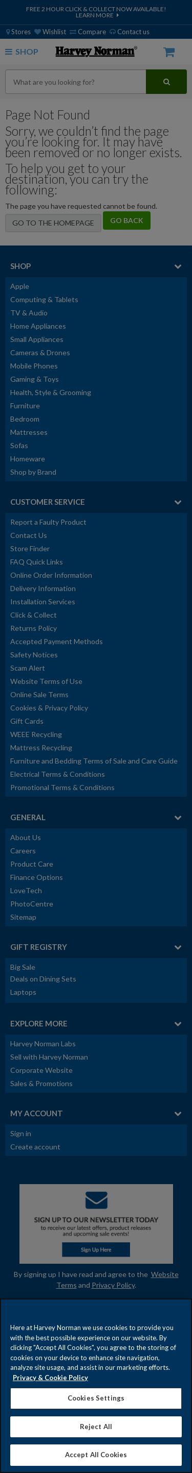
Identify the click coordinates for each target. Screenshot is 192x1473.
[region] (96, 1385)
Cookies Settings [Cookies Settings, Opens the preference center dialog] (96, 1398)
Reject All (96, 1426)
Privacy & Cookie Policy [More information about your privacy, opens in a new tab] (50, 1377)
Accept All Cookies (96, 1455)
